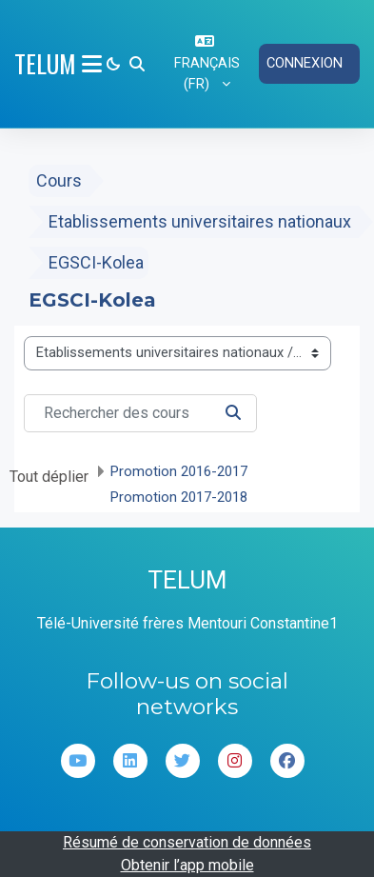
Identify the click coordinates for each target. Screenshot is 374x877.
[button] (137, 64)
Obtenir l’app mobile (187, 865)
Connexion (304, 62)
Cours (59, 180)
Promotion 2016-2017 (178, 471)
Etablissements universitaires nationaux (200, 221)
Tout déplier (49, 477)
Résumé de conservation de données (187, 842)
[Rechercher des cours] (140, 413)
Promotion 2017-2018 (178, 497)
